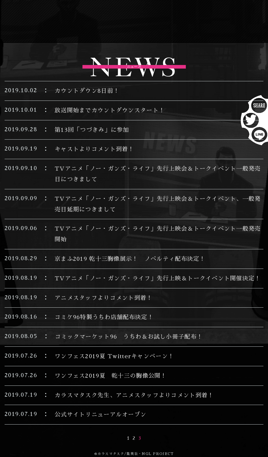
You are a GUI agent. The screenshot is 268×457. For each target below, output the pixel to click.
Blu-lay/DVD (55, 32)
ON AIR (106, 11)
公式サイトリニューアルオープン (100, 414)
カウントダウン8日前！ (87, 91)
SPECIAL (221, 32)
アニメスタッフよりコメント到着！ (103, 298)
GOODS (140, 32)
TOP (38, 11)
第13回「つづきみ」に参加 (92, 130)
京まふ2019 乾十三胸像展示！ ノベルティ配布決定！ (130, 259)
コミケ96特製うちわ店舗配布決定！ (104, 317)
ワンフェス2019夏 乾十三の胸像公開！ (111, 376)
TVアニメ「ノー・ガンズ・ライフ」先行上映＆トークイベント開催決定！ (158, 278)
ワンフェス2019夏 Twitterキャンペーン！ (114, 356)
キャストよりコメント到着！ (94, 149)
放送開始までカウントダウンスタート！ (110, 110)
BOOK (103, 32)
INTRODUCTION (166, 11)
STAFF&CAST (61, 22)
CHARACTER (127, 22)
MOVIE (179, 32)
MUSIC (221, 22)
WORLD (182, 22)
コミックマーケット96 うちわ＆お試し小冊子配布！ (132, 337)
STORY (225, 11)
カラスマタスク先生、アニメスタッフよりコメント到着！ (134, 395)
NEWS (68, 11)
